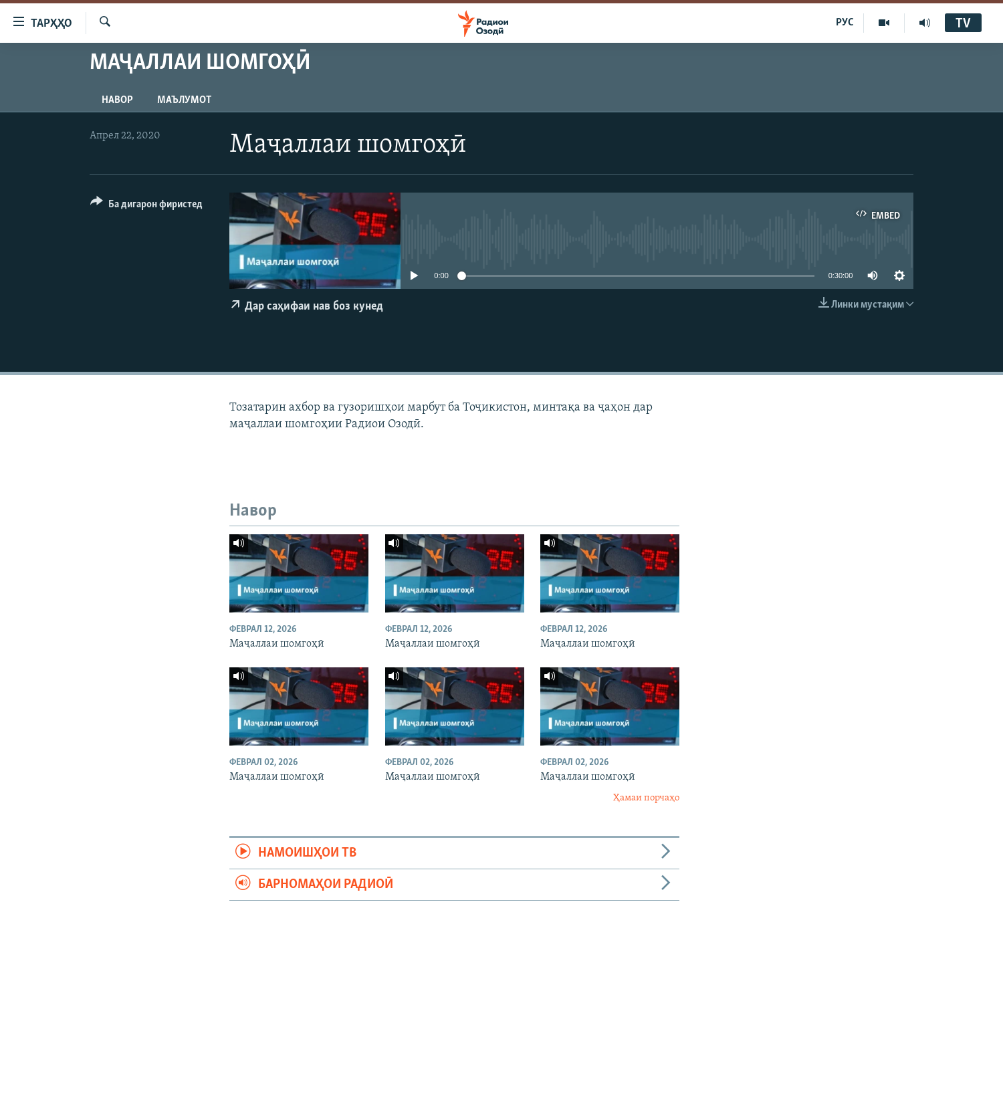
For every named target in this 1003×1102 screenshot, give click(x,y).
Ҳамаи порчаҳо (646, 798)
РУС (845, 22)
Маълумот (184, 100)
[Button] (146, 206)
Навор (117, 100)
